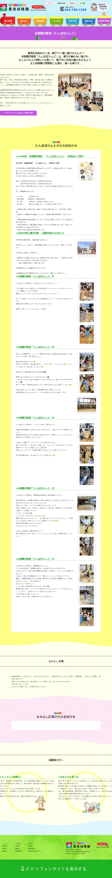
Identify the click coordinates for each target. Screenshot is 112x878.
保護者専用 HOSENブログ (34, 851)
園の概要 (8, 20)
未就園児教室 (104, 20)
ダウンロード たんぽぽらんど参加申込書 (18, 113)
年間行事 (72, 20)
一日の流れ (56, 20)
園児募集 (40, 20)
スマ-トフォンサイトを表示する (56, 868)
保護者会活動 (31, 848)
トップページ (5, 843)
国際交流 (89, 20)
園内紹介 (24, 20)
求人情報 (30, 846)
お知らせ (30, 843)
